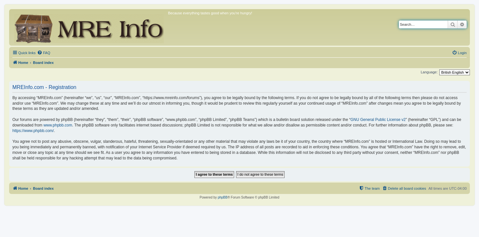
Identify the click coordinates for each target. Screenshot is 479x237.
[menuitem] (43, 53)
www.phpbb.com (57, 125)
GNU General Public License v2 (377, 119)
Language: (429, 72)
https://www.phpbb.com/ (33, 130)
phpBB (223, 197)
